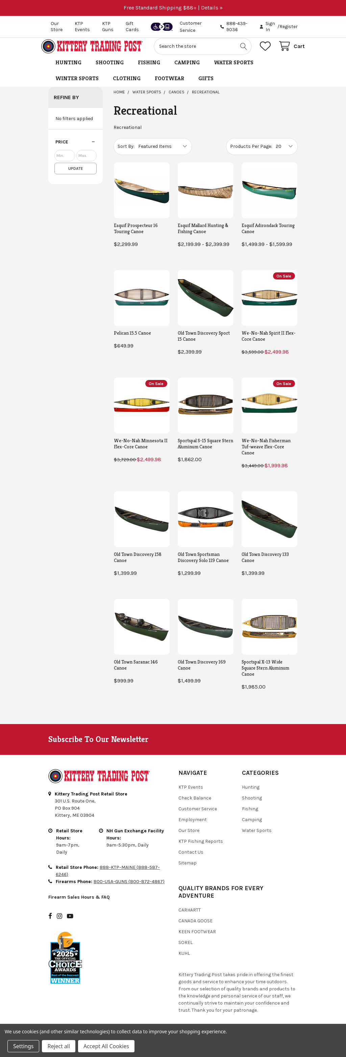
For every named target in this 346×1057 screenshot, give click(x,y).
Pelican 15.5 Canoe (132, 340)
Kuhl (184, 961)
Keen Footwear (197, 939)
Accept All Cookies (106, 1046)
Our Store (57, 26)
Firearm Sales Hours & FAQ (79, 904)
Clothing (127, 85)
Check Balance (194, 805)
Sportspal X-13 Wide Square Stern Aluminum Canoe (265, 675)
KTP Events (82, 26)
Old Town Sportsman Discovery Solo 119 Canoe (203, 565)
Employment (192, 827)
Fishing (149, 69)
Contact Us (190, 859)
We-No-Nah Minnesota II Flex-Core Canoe (141, 451)
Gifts (206, 85)
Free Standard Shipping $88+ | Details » (173, 7)
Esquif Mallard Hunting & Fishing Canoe (203, 236)
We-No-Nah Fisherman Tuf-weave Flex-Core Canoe (266, 454)
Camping (187, 69)
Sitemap (187, 870)
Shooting (110, 69)
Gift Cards (132, 26)
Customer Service (197, 816)
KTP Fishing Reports (200, 849)
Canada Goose (195, 928)
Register (288, 26)
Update (75, 176)
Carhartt (189, 917)
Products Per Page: (251, 154)
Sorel (185, 950)
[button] (75, 149)
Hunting (68, 69)
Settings (23, 1046)
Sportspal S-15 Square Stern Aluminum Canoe (205, 451)
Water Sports (233, 69)
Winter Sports (77, 85)
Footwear (169, 85)
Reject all (58, 1046)
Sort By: (126, 154)
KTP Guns (108, 26)
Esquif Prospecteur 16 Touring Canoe (136, 236)
